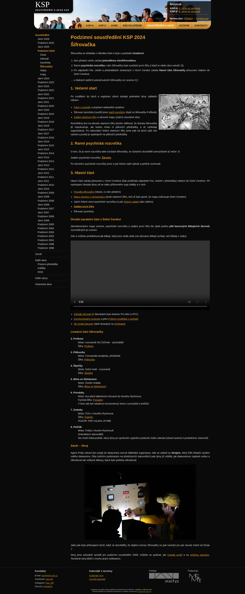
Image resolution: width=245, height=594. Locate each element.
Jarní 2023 (43, 86)
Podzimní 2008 (46, 200)
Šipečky (88, 373)
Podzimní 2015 (46, 145)
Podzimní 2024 (46, 51)
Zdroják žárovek (82, 314)
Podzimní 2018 (46, 121)
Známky (88, 417)
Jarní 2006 (43, 220)
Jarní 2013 (43, 165)
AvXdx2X (47, 586)
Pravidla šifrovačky (84, 192)
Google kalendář (97, 579)
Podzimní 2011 (46, 177)
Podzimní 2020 (46, 106)
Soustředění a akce (160, 25)
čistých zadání (131, 201)
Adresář (44, 58)
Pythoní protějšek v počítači (123, 319)
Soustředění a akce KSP (52, 10)
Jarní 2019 (43, 118)
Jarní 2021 (43, 102)
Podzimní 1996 (46, 248)
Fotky (43, 74)
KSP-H (90, 25)
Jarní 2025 (43, 46)
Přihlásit (188, 18)
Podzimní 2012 (46, 169)
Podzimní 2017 (46, 129)
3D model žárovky (83, 324)
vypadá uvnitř (174, 555)
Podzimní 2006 (46, 216)
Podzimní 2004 (46, 228)
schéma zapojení (199, 555)
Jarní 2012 (43, 173)
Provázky (98, 400)
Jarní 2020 (43, 110)
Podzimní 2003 (46, 232)
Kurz (114, 25)
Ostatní (184, 25)
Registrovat (202, 18)
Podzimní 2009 (46, 192)
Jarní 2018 (43, 125)
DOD (40, 272)
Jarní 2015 (43, 149)
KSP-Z (102, 25)
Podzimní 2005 (46, 224)
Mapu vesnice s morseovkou (89, 196)
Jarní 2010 (43, 188)
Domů (79, 25)
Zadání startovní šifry (85, 117)
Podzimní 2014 (46, 153)
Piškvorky (89, 359)
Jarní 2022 (43, 94)
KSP (42, 4)
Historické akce (43, 284)
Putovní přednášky (48, 264)
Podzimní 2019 (46, 114)
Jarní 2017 (43, 133)
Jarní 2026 (43, 39)
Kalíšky (42, 268)
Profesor (89, 346)
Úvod (43, 54)
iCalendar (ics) (96, 575)
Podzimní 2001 (46, 240)
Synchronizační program (87, 319)
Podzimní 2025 (46, 43)
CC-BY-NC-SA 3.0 (144, 591)
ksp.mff (49, 579)
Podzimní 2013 (46, 161)
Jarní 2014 (43, 157)
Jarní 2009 (43, 196)
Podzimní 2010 (46, 185)
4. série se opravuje (189, 8)
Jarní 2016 (43, 141)
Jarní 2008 (43, 204)
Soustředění (42, 35)
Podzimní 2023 (46, 82)
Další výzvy (41, 278)
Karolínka (45, 62)
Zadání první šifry (84, 206)
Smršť (38, 254)
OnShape (119, 324)
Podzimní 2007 (46, 208)
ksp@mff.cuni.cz (50, 575)
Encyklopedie (132, 25)
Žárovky (106, 157)
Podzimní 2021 (46, 98)
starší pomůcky (117, 112)
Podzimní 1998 (46, 244)
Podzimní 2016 (46, 137)
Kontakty (201, 25)
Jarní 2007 (43, 212)
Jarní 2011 (43, 181)
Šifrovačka (46, 66)
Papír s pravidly (82, 107)
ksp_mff (50, 583)
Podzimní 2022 (46, 90)
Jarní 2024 (43, 78)
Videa (43, 70)
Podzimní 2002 (46, 236)
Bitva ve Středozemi (95, 386)
